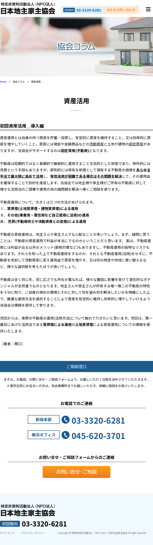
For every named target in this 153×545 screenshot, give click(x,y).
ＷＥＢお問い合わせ (121, 10)
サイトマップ (7, 532)
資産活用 (76, 100)
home (3, 81)
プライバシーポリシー (33, 532)
